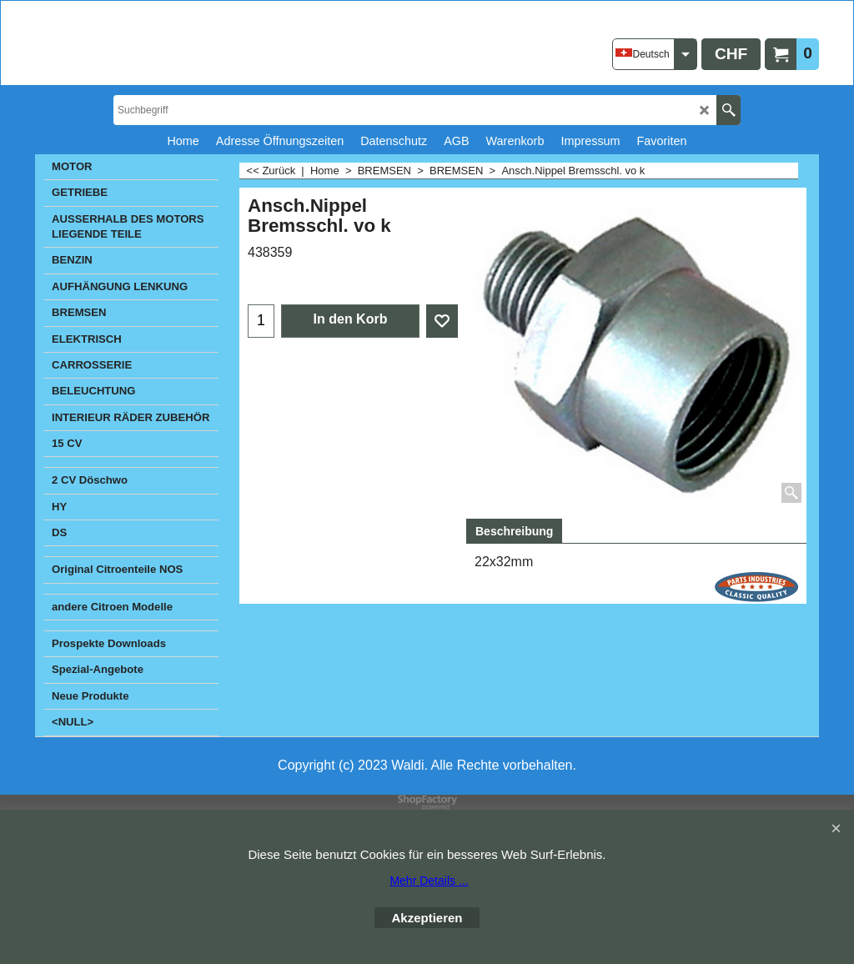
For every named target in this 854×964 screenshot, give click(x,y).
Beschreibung (514, 531)
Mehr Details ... (428, 880)
